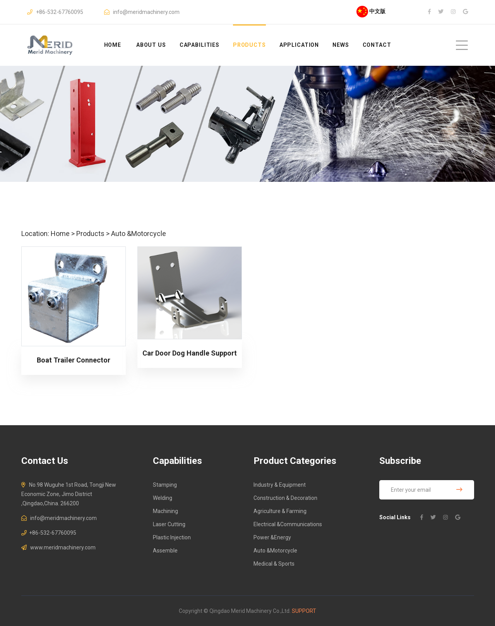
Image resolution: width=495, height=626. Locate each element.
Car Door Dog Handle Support (189, 353)
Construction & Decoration (285, 498)
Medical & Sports (274, 564)
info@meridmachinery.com (146, 12)
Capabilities (199, 45)
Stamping (165, 485)
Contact (377, 45)
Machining (165, 511)
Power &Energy (272, 537)
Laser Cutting (169, 524)
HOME (112, 45)
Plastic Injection (172, 537)
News (340, 45)
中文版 (370, 11)
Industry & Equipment (279, 485)
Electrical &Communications (287, 524)
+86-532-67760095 (59, 12)
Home (60, 233)
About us (151, 45)
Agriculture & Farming (280, 511)
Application (299, 45)
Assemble (165, 550)
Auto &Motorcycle (138, 233)
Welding (162, 498)
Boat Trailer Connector (73, 360)
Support (304, 611)
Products (249, 45)
